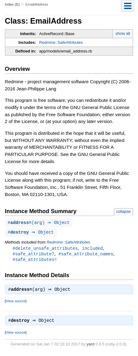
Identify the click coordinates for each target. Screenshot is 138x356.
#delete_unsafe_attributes (45, 249)
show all (122, 33)
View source (15, 303)
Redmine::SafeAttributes (61, 42)
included (92, 249)
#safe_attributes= (35, 261)
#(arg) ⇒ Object (39, 223)
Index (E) (12, 4)
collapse (123, 211)
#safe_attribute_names (85, 255)
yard (90, 347)
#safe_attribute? (33, 255)
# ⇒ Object (31, 233)
